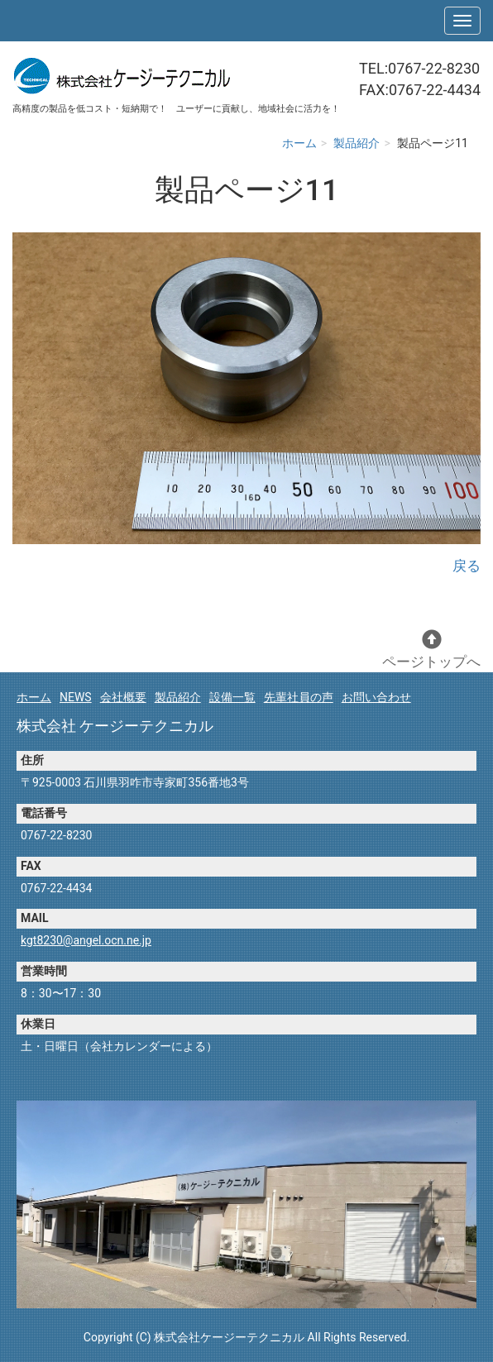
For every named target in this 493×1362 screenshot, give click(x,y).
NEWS (76, 697)
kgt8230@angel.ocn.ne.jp (86, 940)
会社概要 (123, 697)
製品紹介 (356, 143)
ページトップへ (431, 649)
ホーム (299, 143)
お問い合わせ (376, 697)
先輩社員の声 (298, 697)
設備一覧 (232, 697)
